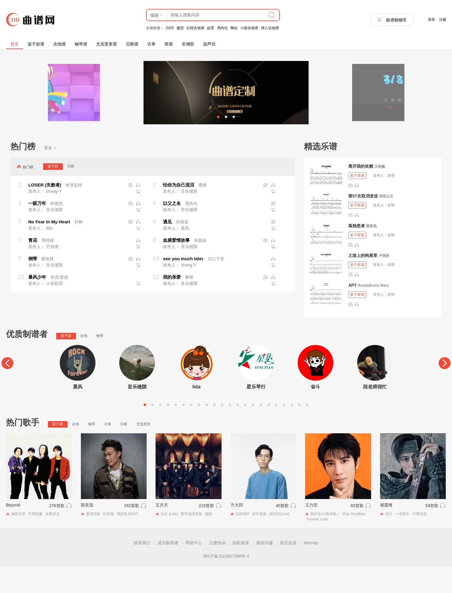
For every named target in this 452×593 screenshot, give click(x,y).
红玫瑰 (108, 541)
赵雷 (210, 28)
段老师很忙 (375, 413)
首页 (14, 44)
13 (237, 431)
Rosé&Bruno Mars (373, 312)
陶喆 (234, 28)
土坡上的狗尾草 (362, 282)
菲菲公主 (386, 223)
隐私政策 (241, 569)
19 (284, 431)
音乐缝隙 (137, 413)
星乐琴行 (256, 413)
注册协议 (217, 569)
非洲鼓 (188, 44)
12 (230, 431)
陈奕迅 (371, 252)
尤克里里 (143, 450)
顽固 (208, 541)
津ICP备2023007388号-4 (226, 582)
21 (299, 431)
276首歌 (56, 532)
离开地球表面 (191, 541)
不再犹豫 (35, 541)
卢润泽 (384, 282)
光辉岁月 (52, 541)
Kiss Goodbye (354, 541)
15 (253, 431)
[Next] (445, 390)
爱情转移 (93, 541)
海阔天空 (18, 541)
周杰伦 (222, 28)
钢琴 (99, 362)
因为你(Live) (279, 541)
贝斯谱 (132, 44)
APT (352, 311)
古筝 (151, 44)
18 (276, 431)
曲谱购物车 (392, 19)
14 (245, 431)
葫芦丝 (209, 44)
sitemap (311, 569)
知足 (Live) (169, 541)
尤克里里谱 (106, 44)
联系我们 (142, 569)
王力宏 (311, 531)
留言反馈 (288, 569)
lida (196, 413)
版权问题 (264, 569)
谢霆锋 (386, 531)
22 (307, 431)
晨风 (77, 413)
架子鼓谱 (36, 44)
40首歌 (282, 532)
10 (214, 431)
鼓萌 (391, 202)
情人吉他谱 (270, 28)
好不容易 (259, 541)
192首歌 (131, 532)
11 (222, 431)
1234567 (242, 541)
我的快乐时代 (127, 541)
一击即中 (402, 541)
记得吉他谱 (195, 28)
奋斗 (315, 413)
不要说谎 (419, 541)
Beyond (13, 531)
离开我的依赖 (360, 192)
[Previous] (7, 390)
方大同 (236, 531)
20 (292, 431)
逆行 (388, 541)
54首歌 (432, 532)
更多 (50, 174)
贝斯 (70, 193)
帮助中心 (193, 569)
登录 (431, 20)
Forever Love (317, 546)
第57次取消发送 (363, 222)
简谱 (168, 44)
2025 (170, 28)
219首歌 (206, 532)
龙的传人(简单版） (325, 541)
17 (268, 431)
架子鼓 (53, 193)
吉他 (83, 362)
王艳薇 (379, 193)
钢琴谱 (81, 44)
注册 (442, 20)
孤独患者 (356, 252)
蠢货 (180, 28)
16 (261, 431)
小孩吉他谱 (249, 28)
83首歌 (357, 532)
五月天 (162, 531)
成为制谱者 (168, 569)
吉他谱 (59, 44)
